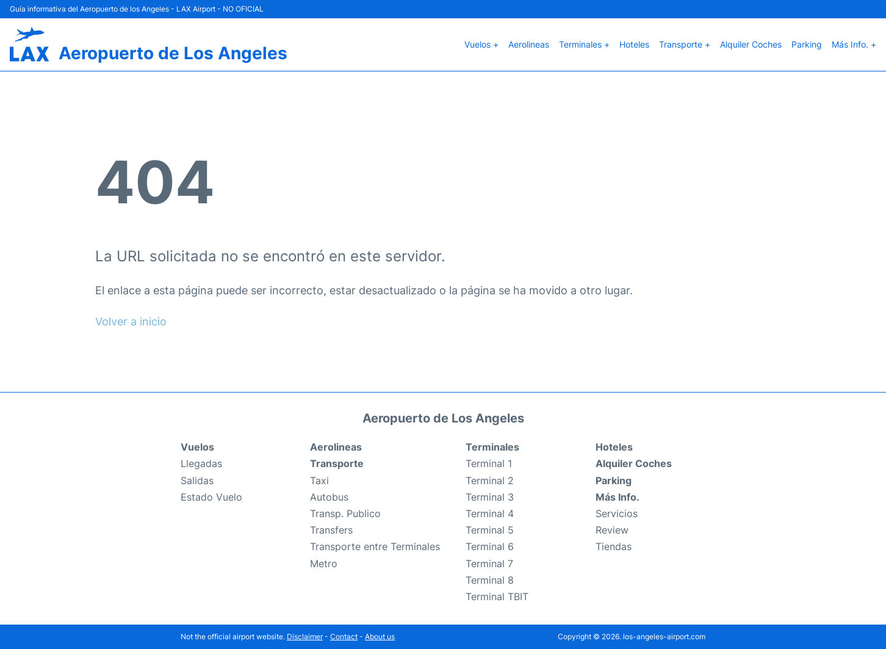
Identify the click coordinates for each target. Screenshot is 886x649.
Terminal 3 (490, 497)
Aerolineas (528, 44)
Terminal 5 (490, 530)
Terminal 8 (490, 580)
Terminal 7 (489, 563)
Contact (344, 636)
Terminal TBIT (497, 596)
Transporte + (684, 44)
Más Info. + (854, 44)
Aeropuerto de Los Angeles (173, 53)
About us (380, 636)
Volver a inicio (131, 321)
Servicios (617, 513)
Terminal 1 (489, 463)
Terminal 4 (490, 513)
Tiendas (614, 546)
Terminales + (584, 44)
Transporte (337, 463)
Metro (323, 563)
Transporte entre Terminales (375, 546)
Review (612, 530)
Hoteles (634, 44)
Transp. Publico (345, 513)
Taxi (319, 480)
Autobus (329, 497)
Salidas (197, 480)
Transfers (331, 530)
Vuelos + (481, 44)
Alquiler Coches (751, 44)
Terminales (492, 447)
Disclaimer (305, 636)
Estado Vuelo (211, 497)
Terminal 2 (490, 480)
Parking (806, 44)
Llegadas (201, 463)
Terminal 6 (490, 546)
